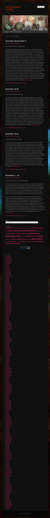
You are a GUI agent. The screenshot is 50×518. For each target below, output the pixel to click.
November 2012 (8, 439)
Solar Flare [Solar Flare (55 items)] (7, 241)
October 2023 (8, 289)
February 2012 (8, 451)
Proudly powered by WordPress (25, 513)
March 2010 (7, 483)
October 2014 (8, 407)
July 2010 (7, 477)
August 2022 (7, 308)
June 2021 (7, 317)
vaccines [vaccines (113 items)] (41, 241)
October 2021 (8, 313)
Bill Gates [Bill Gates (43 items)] (23, 228)
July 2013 (7, 428)
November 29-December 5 (15, 41)
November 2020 (8, 325)
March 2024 (7, 284)
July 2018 (7, 357)
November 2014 (8, 405)
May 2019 (7, 346)
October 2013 (8, 423)
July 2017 (7, 362)
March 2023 (7, 299)
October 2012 (8, 440)
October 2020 (8, 326)
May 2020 (7, 333)
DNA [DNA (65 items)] (6, 233)
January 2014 (8, 419)
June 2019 (7, 344)
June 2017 (7, 364)
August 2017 (7, 361)
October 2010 (8, 473)
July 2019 (7, 343)
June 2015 (7, 396)
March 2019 (7, 349)
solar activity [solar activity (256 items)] (37, 239)
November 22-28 (12, 89)
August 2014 (7, 410)
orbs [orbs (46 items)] (30, 239)
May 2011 (7, 464)
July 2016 (7, 378)
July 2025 (7, 264)
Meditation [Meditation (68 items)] (19, 239)
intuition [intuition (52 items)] (7, 239)
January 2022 (8, 311)
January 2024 (8, 286)
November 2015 (8, 389)
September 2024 (8, 275)
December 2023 (8, 288)
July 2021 (7, 315)
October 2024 (8, 274)
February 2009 (8, 501)
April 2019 (7, 347)
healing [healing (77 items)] (36, 236)
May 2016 (7, 380)
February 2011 (8, 468)
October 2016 (8, 374)
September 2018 (8, 354)
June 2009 (7, 495)
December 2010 (8, 470)
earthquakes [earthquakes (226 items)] (10, 236)
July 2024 (7, 278)
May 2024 (7, 281)
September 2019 (8, 340)
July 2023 (7, 293)
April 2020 (7, 335)
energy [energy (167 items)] (18, 236)
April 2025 (7, 268)
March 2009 (7, 500)
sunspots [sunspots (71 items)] (23, 241)
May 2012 (7, 447)
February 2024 (8, 285)
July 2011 (7, 461)
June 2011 (7, 462)
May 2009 (7, 497)
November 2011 (8, 455)
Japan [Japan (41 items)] (10, 239)
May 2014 (7, 414)
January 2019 (8, 351)
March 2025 (7, 270)
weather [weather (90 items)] (18, 243)
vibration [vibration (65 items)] (7, 243)
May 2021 (7, 318)
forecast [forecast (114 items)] (27, 236)
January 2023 (8, 302)
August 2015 (7, 393)
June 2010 (7, 479)
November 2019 (8, 339)
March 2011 (7, 466)
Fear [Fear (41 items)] (24, 236)
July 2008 (7, 508)
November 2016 (8, 372)
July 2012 (7, 444)
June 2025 (7, 266)
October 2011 (8, 457)
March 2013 (7, 433)
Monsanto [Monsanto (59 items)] (24, 239)
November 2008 (8, 505)
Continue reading (29, 79)
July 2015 (7, 394)
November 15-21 (12, 134)
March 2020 (7, 336)
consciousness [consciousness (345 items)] (29, 231)
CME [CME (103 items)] (41, 228)
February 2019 (8, 350)
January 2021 (8, 322)
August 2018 (7, 356)
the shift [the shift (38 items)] (33, 241)
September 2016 (8, 375)
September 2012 (8, 441)
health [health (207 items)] (40, 236)
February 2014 (8, 418)
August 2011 (7, 459)
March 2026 (7, 256)
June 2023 (7, 295)
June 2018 (7, 358)
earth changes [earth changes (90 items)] (26, 233)
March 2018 (7, 360)
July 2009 (7, 494)
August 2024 (7, 277)
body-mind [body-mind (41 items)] (27, 228)
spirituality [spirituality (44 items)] (18, 241)
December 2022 (8, 303)
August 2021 (7, 314)
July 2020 (7, 331)
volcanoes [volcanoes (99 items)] (13, 243)
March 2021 (7, 321)
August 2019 (7, 342)
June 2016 (7, 379)
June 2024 (7, 279)
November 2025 (8, 260)
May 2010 (7, 480)
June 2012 (7, 446)
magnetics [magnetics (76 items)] (14, 239)
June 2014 (7, 412)
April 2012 (7, 448)
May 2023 (7, 296)
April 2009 (7, 498)
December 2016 (8, 371)
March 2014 (7, 416)
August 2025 (7, 263)
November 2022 (8, 304)
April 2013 (7, 432)
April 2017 (7, 365)
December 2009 (8, 487)
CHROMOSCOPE (12, 82)
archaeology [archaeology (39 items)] (14, 228)
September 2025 (8, 261)
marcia (19, 43)
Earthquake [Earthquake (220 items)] (35, 233)
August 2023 (7, 292)
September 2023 (8, 290)
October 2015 (8, 390)
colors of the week (22, 82)
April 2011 (7, 465)
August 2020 (7, 329)
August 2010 (7, 476)
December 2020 (8, 324)
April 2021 (7, 320)
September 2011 (8, 458)
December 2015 (8, 387)
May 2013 (7, 430)
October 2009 (8, 490)
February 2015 (8, 401)
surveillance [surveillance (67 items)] (28, 241)
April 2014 (7, 415)
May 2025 (7, 267)
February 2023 (8, 300)
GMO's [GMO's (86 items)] (32, 236)
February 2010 (8, 484)
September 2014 (8, 408)
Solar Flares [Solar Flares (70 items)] (13, 241)
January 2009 (8, 502)
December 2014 (8, 404)
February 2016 (8, 385)
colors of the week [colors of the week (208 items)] (15, 231)
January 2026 (8, 259)
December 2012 (8, 437)
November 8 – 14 (12, 175)
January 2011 (8, 469)
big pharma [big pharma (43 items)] (19, 228)
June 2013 (7, 429)
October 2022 (8, 306)
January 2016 (8, 386)
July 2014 (7, 411)
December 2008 (8, 504)
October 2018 (8, 353)
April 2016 (7, 382)
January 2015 (8, 403)
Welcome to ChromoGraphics (15, 31)
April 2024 (7, 282)
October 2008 (8, 506)
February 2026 (8, 257)
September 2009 (8, 491)
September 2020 (8, 328)
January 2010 (8, 486)
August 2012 (7, 443)
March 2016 (7, 383)
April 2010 (7, 482)
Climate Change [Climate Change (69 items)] (36, 228)
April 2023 (7, 297)
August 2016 (7, 376)
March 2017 (7, 367)
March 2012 (7, 450)
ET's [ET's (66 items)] (22, 236)
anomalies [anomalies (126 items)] (8, 228)
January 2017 (8, 369)
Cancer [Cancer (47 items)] (30, 228)
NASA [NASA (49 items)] (28, 239)
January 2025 (8, 272)
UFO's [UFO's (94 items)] (36, 241)
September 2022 (8, 307)
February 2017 (8, 368)
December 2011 (8, 454)
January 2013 (8, 436)
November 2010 (8, 472)
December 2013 (8, 421)
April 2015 (7, 398)
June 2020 (7, 332)
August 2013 (7, 426)
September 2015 (8, 392)
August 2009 (7, 493)
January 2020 (8, 338)
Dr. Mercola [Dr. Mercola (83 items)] (19, 233)
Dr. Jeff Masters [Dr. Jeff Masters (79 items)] (12, 233)
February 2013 (8, 434)
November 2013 (8, 422)
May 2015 (7, 397)
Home (7, 31)
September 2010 (8, 475)
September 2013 (8, 425)
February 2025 (8, 271)
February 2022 (8, 310)
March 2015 (7, 400)
